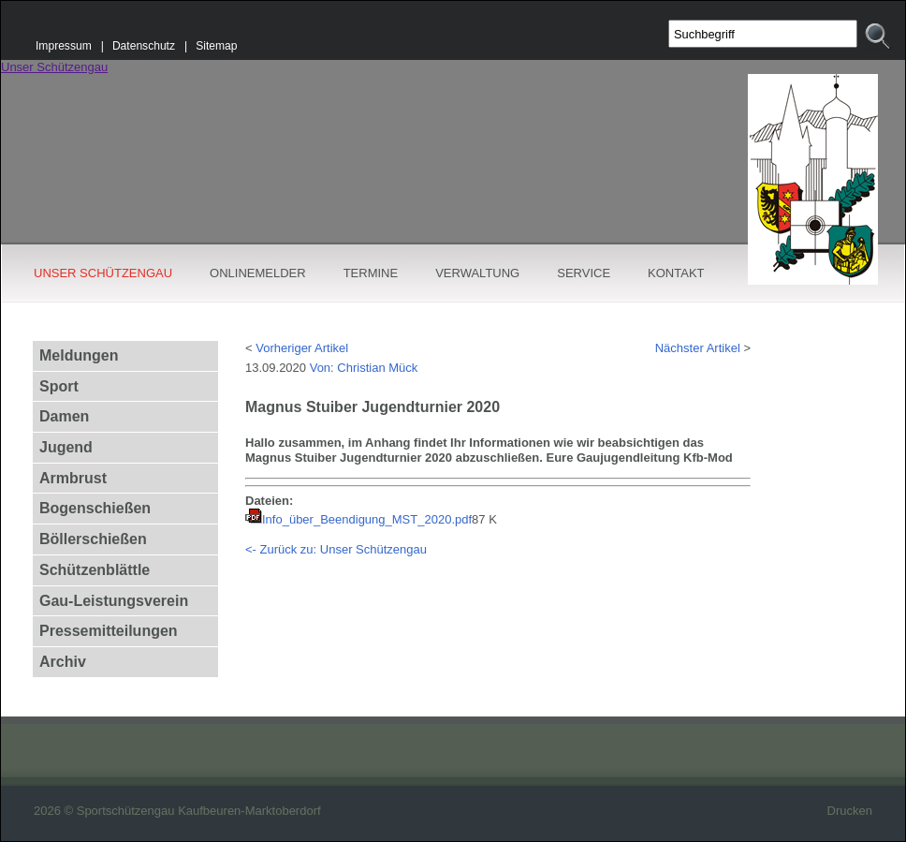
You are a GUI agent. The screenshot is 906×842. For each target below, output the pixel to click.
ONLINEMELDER (258, 273)
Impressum (64, 45)
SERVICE (583, 273)
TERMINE (371, 273)
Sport (59, 386)
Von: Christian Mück (364, 368)
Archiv (62, 662)
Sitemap (216, 45)
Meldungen (78, 355)
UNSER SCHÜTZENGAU (103, 273)
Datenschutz (143, 45)
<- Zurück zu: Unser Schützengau (336, 549)
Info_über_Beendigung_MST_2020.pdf (367, 519)
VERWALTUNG (477, 273)
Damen (64, 416)
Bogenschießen (95, 508)
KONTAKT (676, 273)
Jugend (66, 447)
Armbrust (73, 478)
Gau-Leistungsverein (113, 601)
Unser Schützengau (54, 67)
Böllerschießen (93, 539)
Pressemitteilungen (108, 631)
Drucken (849, 811)
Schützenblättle (94, 570)
